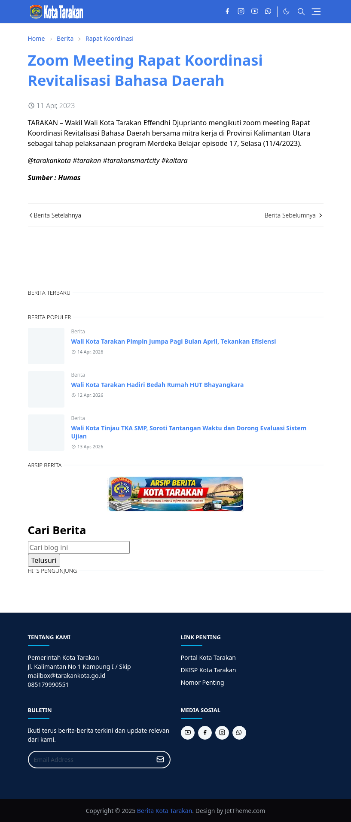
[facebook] (227, 11)
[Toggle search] (301, 11)
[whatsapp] (268, 11)
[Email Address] (90, 760)
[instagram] (241, 11)
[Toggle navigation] (316, 11)
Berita (78, 331)
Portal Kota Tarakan (208, 657)
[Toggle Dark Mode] (286, 11)
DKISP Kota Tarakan (208, 670)
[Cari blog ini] (79, 547)
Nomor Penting (202, 682)
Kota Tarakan (174, 811)
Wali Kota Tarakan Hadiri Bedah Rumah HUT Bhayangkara (157, 385)
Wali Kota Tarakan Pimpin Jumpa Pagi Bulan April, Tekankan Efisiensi (173, 341)
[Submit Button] (160, 760)
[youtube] (255, 11)
